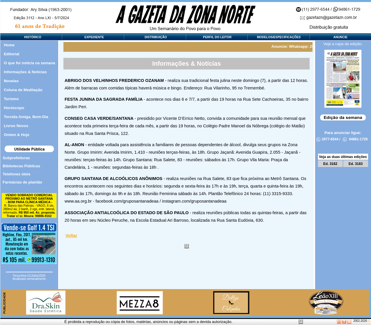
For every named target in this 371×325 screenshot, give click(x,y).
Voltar (71, 235)
